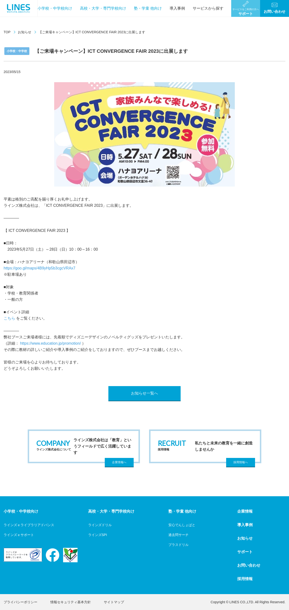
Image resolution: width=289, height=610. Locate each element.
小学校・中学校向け (55, 8)
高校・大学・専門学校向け (103, 8)
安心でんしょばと (181, 525)
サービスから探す (208, 8)
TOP (7, 32)
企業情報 (245, 511)
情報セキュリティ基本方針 (70, 602)
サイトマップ (114, 602)
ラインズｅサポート (19, 535)
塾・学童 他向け (148, 8)
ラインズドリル (100, 525)
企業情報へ (119, 462)
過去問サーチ (178, 535)
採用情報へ (240, 462)
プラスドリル (178, 545)
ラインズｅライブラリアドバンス (29, 525)
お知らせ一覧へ (144, 393)
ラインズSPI (97, 535)
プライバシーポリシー (20, 602)
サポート (245, 552)
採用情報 (245, 579)
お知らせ (24, 32)
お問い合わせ (248, 565)
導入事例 (177, 8)
